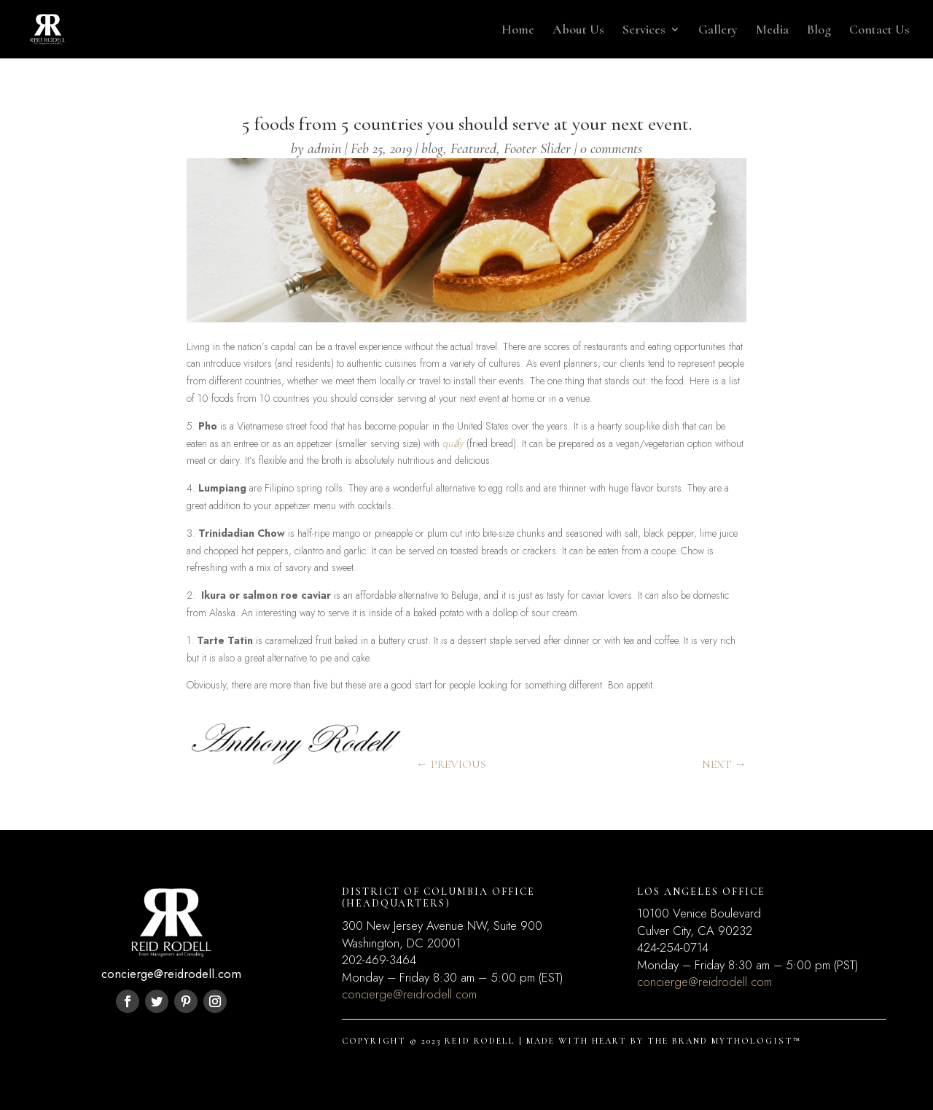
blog (432, 149)
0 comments (611, 149)
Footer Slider (537, 149)
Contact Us (879, 30)
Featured (473, 149)
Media (772, 30)
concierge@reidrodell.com (409, 994)
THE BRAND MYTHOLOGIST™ (724, 1041)
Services (643, 30)
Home (517, 30)
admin (324, 149)
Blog (819, 30)
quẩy (453, 443)
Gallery (718, 30)
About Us (578, 30)
